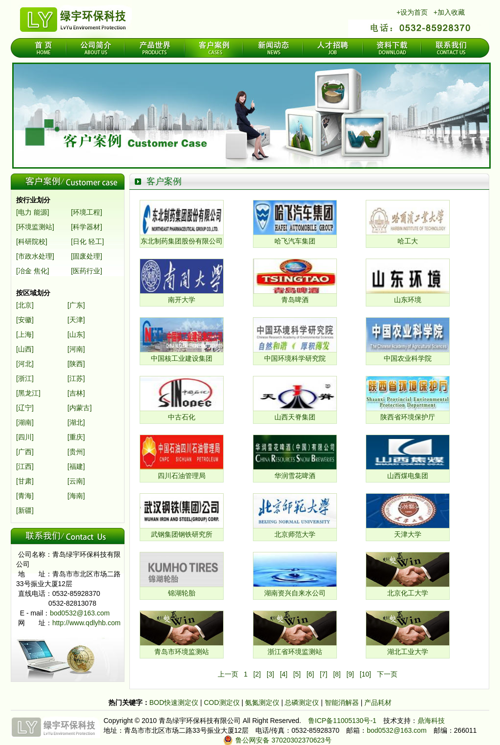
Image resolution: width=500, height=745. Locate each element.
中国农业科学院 (408, 358)
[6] (310, 674)
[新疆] (25, 510)
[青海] (25, 496)
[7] (324, 674)
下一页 (387, 674)
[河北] (25, 364)
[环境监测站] (35, 227)
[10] (365, 674)
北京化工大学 (407, 593)
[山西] (25, 349)
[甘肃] (25, 481)
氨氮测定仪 (263, 702)
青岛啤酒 (295, 300)
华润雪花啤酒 (294, 476)
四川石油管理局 (182, 476)
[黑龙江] (28, 393)
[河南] (76, 349)
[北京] (25, 305)
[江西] (25, 466)
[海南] (76, 496)
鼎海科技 (431, 720)
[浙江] (25, 378)
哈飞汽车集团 (294, 241)
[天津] (76, 320)
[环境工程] (86, 212)
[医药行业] (86, 271)
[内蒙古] (79, 408)
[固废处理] (86, 256)
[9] (350, 674)
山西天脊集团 (294, 417)
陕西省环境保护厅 (407, 417)
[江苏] (76, 378)
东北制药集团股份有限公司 (182, 241)
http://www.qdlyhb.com (86, 623)
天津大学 (407, 534)
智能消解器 (343, 702)
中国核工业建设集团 (181, 358)
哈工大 (407, 241)
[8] (337, 674)
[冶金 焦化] (32, 271)
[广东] (76, 305)
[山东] (76, 334)
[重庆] (76, 437)
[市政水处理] (35, 256)
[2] (257, 674)
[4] (284, 674)
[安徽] (25, 320)
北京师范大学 (294, 534)
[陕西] (76, 364)
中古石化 (181, 417)
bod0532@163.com (79, 613)
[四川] (25, 437)
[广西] (25, 452)
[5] (297, 674)
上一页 (228, 674)
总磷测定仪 (303, 702)
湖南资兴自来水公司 (295, 593)
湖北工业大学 (407, 652)
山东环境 (407, 300)
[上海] (25, 334)
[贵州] (76, 452)
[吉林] (76, 393)
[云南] (76, 481)
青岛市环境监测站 (181, 652)
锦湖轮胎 (181, 593)
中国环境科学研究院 (295, 358)
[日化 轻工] (87, 241)
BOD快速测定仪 (174, 702)
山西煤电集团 (407, 476)
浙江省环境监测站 (295, 652)
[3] (270, 674)
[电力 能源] (32, 212)
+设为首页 (412, 12)
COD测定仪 (221, 702)
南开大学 (181, 300)
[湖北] (76, 422)
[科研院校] (31, 241)
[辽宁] (25, 408)
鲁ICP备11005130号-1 (342, 720)
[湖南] (25, 422)
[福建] (76, 466)
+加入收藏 (449, 12)
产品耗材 (378, 702)
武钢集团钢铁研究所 (181, 534)
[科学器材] (86, 227)
